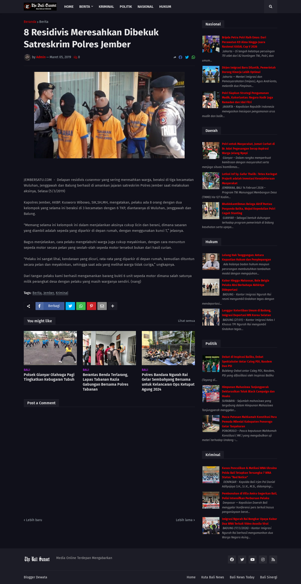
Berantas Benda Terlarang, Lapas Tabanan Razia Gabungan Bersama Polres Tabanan (105, 382)
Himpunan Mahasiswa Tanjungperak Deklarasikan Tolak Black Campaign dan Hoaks (248, 391)
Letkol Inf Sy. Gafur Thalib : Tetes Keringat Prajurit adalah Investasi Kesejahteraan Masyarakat (249, 178)
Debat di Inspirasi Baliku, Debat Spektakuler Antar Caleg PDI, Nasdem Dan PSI (247, 361)
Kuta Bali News (212, 577)
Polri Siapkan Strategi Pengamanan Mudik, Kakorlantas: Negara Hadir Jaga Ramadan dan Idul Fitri (247, 97)
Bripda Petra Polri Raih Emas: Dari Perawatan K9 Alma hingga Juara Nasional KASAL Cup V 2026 (244, 42)
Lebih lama (184, 520)
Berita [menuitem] (84, 6)
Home (191, 577)
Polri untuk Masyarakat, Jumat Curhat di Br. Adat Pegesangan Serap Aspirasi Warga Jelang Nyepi (248, 148)
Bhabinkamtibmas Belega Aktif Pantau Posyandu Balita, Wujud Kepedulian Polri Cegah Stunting (248, 208)
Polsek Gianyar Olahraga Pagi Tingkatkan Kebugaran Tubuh (49, 377)
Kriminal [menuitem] (106, 6)
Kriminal (62, 293)
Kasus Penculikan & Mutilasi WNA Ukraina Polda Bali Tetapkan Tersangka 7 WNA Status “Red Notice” (249, 472)
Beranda (30, 22)
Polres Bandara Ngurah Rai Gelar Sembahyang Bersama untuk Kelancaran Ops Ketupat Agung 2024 (168, 382)
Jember (49, 293)
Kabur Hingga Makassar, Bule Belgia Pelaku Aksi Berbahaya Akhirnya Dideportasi (245, 285)
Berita (43, 22)
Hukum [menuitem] (165, 6)
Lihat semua (186, 321)
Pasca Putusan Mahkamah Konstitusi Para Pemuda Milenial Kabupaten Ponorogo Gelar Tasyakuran (249, 421)
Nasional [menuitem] (146, 6)
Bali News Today (242, 577)
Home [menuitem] (69, 6)
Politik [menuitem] (126, 6)
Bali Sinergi (268, 577)
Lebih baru (34, 520)
